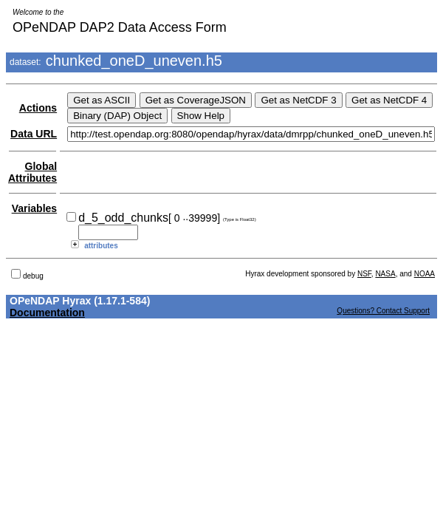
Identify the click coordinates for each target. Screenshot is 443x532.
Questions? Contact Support (383, 311)
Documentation (47, 312)
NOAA (424, 274)
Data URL (33, 134)
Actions (38, 108)
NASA (385, 274)
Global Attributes (32, 172)
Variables (35, 208)
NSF (364, 274)
